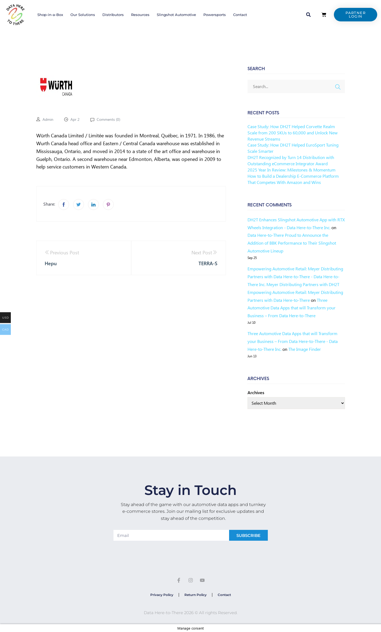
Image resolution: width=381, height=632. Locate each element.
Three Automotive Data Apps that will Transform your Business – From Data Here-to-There (292, 308)
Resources (140, 14)
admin (48, 119)
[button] (308, 14)
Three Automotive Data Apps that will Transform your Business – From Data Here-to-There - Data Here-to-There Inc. (293, 341)
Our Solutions (82, 14)
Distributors (113, 14)
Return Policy (195, 595)
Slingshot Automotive (176, 14)
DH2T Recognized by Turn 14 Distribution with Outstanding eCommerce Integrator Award (291, 160)
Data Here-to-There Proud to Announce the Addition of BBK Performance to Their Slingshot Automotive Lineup (292, 243)
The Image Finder (304, 349)
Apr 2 (75, 119)
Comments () (108, 119)
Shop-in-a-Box (50, 14)
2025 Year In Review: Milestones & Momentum (292, 170)
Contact (240, 14)
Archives (256, 392)
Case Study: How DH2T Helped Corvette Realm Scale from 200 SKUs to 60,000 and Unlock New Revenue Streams (293, 133)
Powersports (214, 14)
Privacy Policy (161, 595)
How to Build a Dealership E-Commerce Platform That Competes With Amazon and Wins (293, 179)
